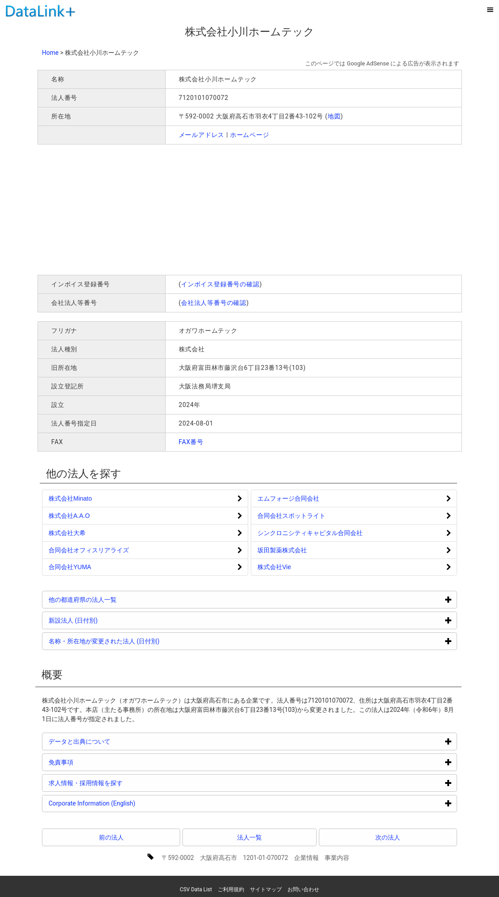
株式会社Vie (274, 566)
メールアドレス (202, 134)
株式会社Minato (70, 498)
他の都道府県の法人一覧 (116, 599)
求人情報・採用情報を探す (119, 783)
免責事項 (94, 762)
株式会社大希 (67, 532)
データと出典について (113, 741)
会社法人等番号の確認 (213, 302)
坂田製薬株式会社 (282, 550)
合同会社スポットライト (291, 515)
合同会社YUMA (70, 566)
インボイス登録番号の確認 (220, 284)
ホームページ (249, 134)
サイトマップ (266, 889)
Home (50, 52)
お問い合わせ (303, 889)
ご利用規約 (231, 889)
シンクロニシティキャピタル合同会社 (310, 532)
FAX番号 (191, 441)
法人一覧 (249, 837)
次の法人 (387, 837)
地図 (334, 116)
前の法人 (111, 837)
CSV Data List (196, 889)
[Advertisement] (164, 208)
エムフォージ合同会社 (288, 498)
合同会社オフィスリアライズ (89, 550)
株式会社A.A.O (69, 515)
